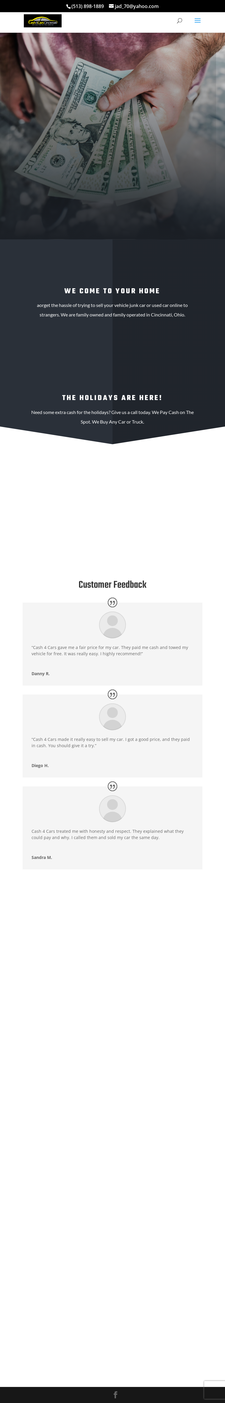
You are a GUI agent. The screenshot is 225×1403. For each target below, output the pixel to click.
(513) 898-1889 (87, 6)
